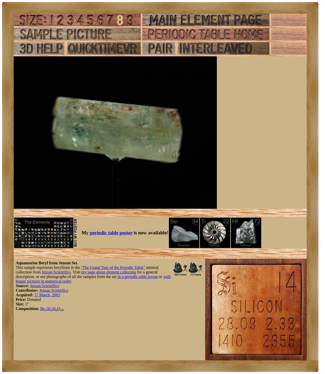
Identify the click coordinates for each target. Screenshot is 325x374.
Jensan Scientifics (56, 272)
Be (42, 308)
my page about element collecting (108, 272)
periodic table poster (111, 232)
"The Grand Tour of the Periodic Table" (113, 267)
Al (48, 308)
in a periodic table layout (138, 276)
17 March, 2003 (47, 295)
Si (54, 308)
